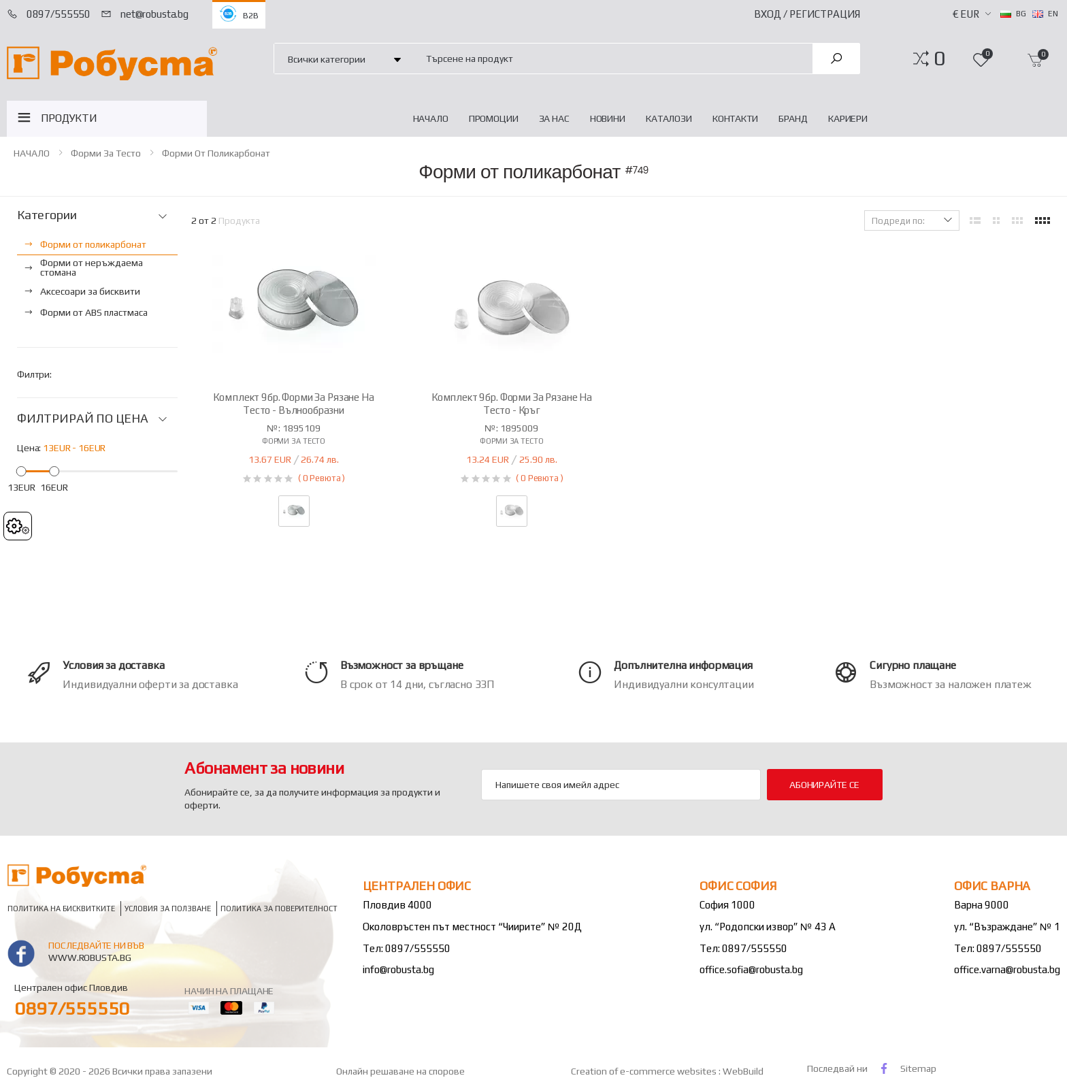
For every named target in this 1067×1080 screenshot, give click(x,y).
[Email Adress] (621, 784)
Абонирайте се (824, 784)
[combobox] (611, 58)
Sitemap (918, 1068)
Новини (607, 118)
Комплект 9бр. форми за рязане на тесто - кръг (511, 403)
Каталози (669, 118)
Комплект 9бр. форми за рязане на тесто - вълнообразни (293, 403)
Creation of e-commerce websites (645, 1071)
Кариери (848, 118)
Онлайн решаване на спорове (400, 1071)
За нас (554, 118)
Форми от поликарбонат (216, 153)
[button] (939, 58)
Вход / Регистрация (807, 14)
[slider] (21, 470)
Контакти (735, 118)
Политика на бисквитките (61, 908)
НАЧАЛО (430, 118)
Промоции (494, 118)
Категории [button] (46, 215)
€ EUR (966, 14)
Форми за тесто (106, 153)
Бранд (793, 118)
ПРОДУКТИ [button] (69, 118)
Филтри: (34, 374)
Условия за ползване (168, 908)
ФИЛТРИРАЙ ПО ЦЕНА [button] (82, 418)
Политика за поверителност (279, 908)
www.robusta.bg (89, 957)
